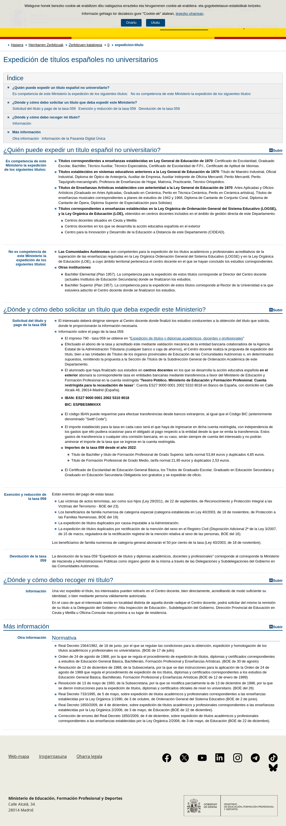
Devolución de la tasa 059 (159, 108)
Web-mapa (18, 756)
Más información (26, 132)
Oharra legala (89, 756)
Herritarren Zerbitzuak (45, 45)
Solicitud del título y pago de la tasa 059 (44, 108)
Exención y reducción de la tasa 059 (107, 108)
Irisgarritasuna (53, 756)
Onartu (131, 23)
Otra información (26, 138)
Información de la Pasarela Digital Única (73, 138)
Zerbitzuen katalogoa (85, 45)
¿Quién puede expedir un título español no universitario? (60, 88)
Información (22, 123)
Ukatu (155, 23)
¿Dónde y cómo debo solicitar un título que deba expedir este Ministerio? (74, 102)
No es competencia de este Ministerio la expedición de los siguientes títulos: (191, 94)
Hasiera (17, 45)
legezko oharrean (189, 13)
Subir (278, 150)
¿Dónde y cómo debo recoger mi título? (46, 117)
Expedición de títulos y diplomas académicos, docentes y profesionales (186, 338)
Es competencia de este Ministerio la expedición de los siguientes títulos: (70, 94)
